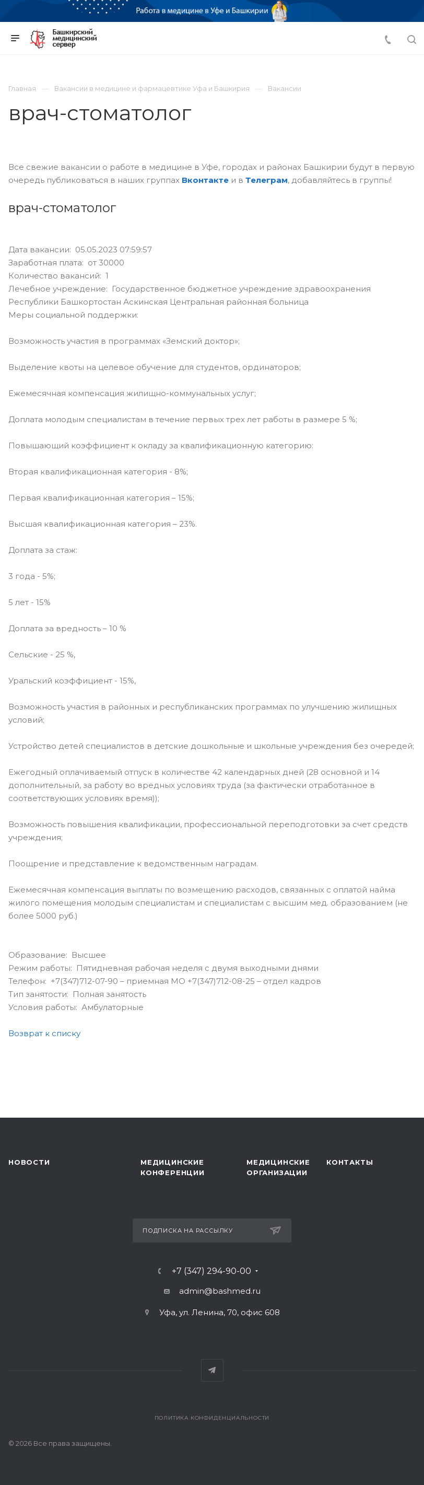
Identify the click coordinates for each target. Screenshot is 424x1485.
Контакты (349, 1162)
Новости (29, 1162)
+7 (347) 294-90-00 (211, 1271)
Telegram (212, 1370)
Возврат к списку (44, 1033)
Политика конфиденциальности (212, 1417)
